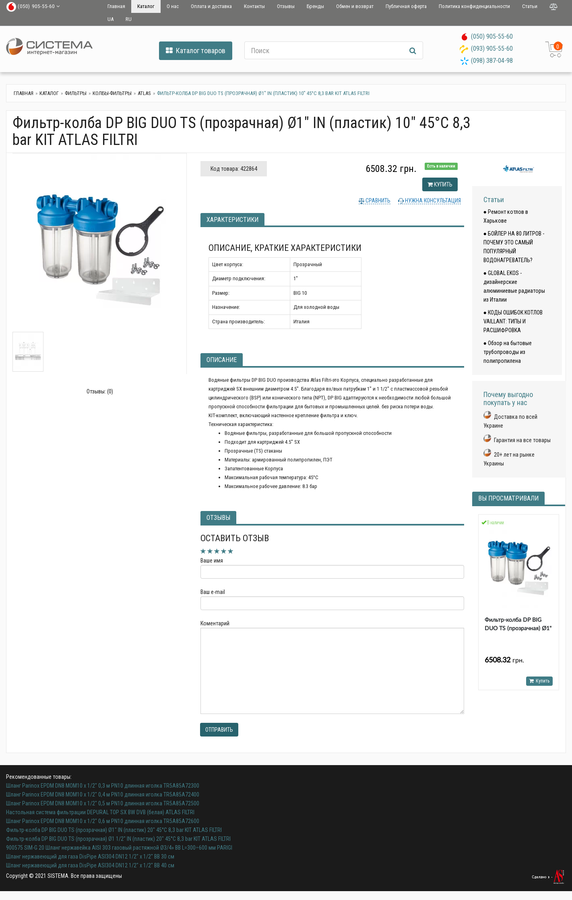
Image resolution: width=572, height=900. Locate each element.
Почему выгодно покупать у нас (508, 398)
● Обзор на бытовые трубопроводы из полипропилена (507, 352)
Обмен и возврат (355, 6)
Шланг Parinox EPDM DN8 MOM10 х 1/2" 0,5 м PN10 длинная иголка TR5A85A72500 (102, 803)
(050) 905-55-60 (492, 36)
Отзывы (286, 6)
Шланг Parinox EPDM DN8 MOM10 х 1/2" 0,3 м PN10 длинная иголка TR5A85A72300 (102, 785)
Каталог (146, 6)
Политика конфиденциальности (474, 6)
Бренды (315, 6)
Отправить (219, 729)
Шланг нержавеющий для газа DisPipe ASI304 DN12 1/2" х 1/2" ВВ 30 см (90, 856)
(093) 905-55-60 (492, 48)
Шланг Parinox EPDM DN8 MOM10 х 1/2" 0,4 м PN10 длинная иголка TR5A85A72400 (102, 794)
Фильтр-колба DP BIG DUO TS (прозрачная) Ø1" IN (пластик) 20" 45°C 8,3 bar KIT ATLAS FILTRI (114, 830)
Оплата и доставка (211, 6)
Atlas (144, 93)
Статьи (529, 6)
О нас (173, 6)
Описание (221, 360)
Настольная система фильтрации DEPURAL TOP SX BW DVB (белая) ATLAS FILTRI (100, 812)
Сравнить (377, 200)
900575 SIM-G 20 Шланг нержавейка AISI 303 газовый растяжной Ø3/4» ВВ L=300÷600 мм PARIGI (119, 847)
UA (110, 19)
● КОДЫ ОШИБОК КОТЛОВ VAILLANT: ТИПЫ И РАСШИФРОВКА (513, 321)
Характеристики (232, 219)
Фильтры (76, 93)
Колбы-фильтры (112, 93)
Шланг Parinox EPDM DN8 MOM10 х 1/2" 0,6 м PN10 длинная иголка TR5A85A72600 (102, 821)
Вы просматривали (508, 498)
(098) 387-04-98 (492, 60)
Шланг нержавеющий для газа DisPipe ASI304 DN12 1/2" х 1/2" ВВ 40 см (90, 865)
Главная (116, 6)
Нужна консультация (432, 200)
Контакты (254, 6)
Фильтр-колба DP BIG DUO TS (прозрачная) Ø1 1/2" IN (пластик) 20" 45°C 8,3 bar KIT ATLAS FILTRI (118, 839)
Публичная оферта (406, 6)
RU (129, 19)
